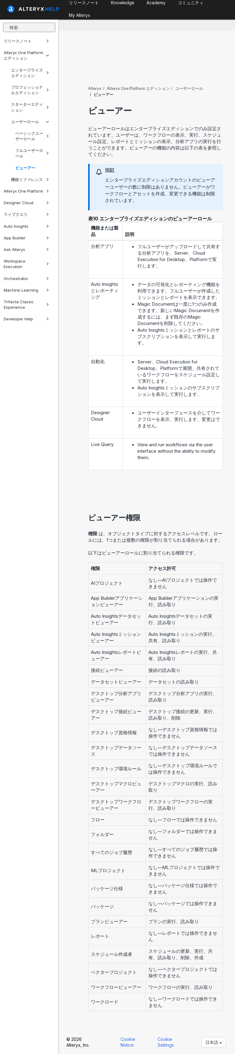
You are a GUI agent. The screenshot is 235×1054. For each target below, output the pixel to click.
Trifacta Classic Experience (26, 304)
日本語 (213, 1042)
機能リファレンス (30, 179)
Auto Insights (26, 226)
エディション (138, 88)
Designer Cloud (26, 202)
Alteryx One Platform (26, 191)
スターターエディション (30, 107)
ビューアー (25, 167)
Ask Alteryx (26, 249)
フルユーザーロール (32, 153)
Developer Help (26, 318)
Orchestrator (26, 278)
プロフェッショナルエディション (30, 90)
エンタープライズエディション (30, 73)
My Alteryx (79, 15)
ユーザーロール (30, 121)
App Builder (26, 237)
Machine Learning (26, 290)
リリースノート (26, 41)
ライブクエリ (26, 214)
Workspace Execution (26, 264)
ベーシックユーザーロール (32, 136)
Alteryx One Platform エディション (26, 55)
